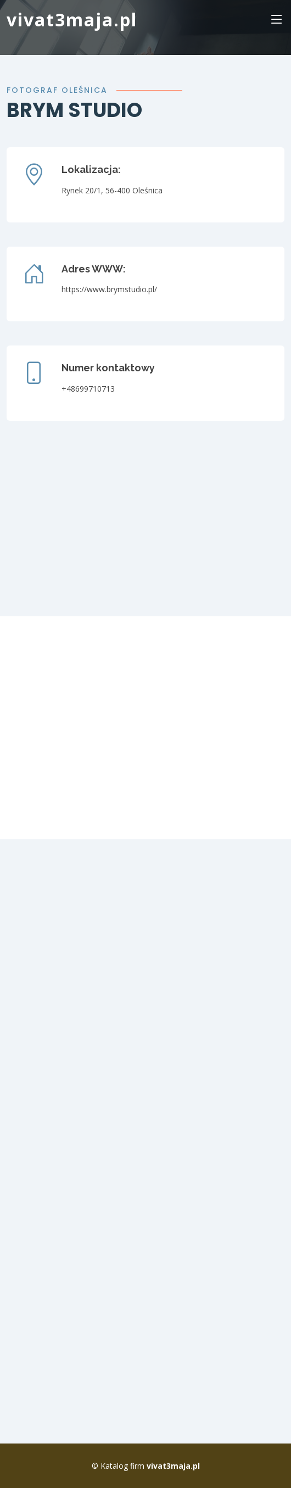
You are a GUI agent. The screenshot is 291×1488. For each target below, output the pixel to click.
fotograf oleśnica (57, 90)
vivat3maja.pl (72, 19)
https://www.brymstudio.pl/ (109, 289)
